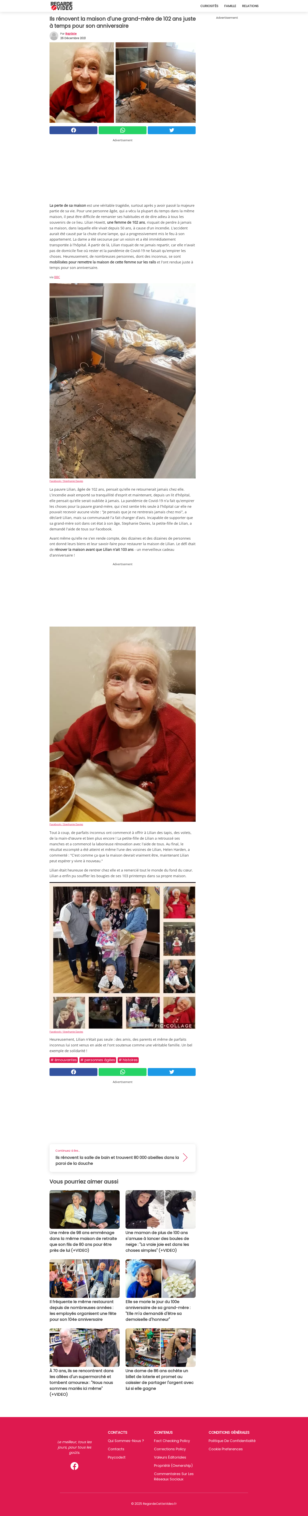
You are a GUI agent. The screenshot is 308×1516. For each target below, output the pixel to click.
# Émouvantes (63, 1059)
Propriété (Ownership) (173, 1465)
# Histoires (128, 1059)
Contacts (116, 1449)
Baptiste (71, 34)
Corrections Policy (170, 1449)
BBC (57, 277)
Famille (230, 6)
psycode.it (117, 1457)
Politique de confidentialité (232, 1440)
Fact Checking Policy (172, 1440)
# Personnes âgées (97, 1059)
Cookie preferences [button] (226, 1449)
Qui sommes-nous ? (126, 1440)
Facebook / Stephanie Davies (66, 481)
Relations (250, 6)
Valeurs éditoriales (170, 1457)
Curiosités (209, 6)
